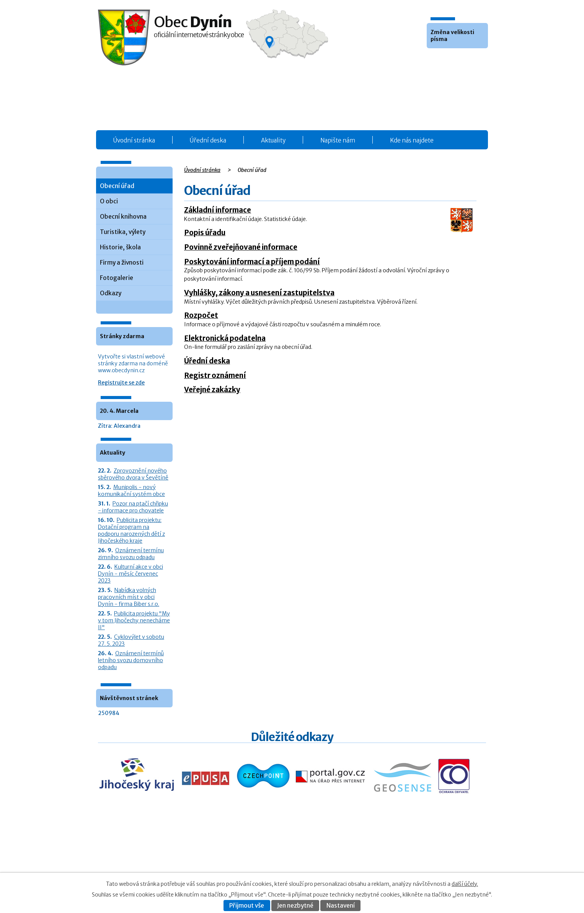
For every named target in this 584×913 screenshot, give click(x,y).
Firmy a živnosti (122, 262)
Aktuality (273, 140)
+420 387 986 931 (140, 861)
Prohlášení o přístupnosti (411, 864)
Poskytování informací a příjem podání (252, 261)
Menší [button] (433, 59)
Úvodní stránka (134, 140)
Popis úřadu (204, 232)
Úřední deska (208, 140)
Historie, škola (120, 247)
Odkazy (110, 293)
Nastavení (340, 905)
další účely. (465, 883)
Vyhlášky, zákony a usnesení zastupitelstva (259, 292)
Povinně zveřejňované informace (240, 247)
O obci (109, 201)
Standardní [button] (444, 59)
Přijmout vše (246, 905)
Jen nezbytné (295, 905)
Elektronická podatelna (225, 338)
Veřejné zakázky (212, 389)
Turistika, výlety (122, 232)
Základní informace (217, 209)
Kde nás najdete (412, 140)
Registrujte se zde (121, 382)
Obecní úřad (117, 186)
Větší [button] (454, 59)
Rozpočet (201, 315)
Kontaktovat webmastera (426, 856)
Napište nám (337, 140)
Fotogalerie (116, 277)
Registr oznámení (215, 375)
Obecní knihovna (123, 216)
